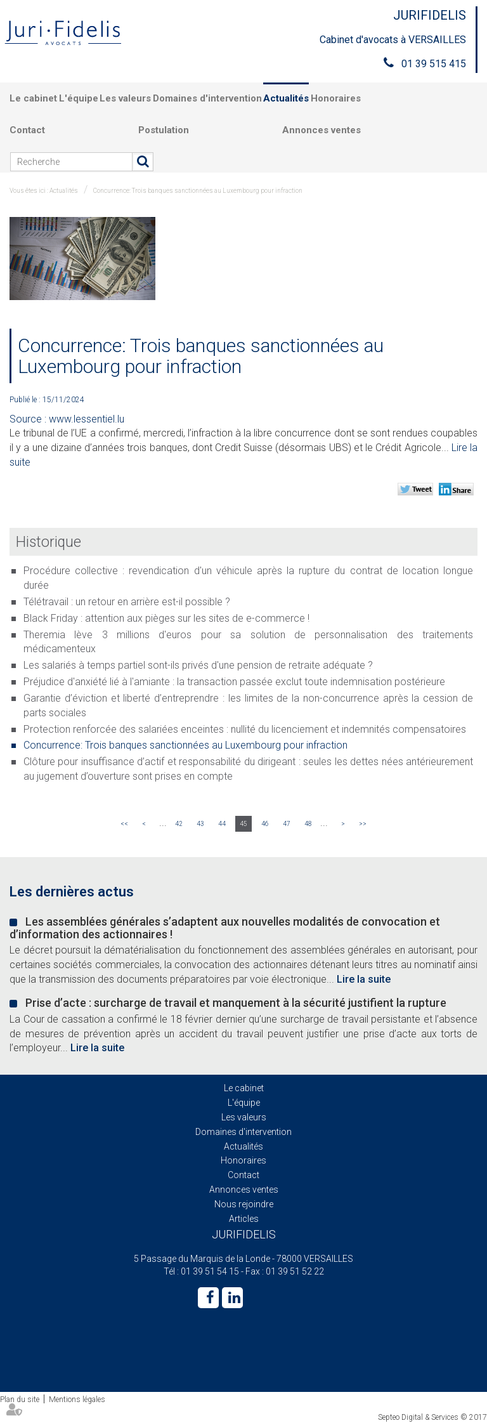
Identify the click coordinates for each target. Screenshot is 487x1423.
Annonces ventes (321, 130)
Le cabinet (33, 98)
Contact (27, 130)
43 (200, 823)
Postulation (163, 130)
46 (265, 823)
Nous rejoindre (243, 1204)
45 (243, 823)
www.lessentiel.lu (86, 419)
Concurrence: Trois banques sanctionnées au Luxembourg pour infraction (197, 190)
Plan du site (19, 1399)
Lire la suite (364, 979)
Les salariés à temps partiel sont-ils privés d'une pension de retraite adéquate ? (198, 665)
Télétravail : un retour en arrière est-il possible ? (126, 602)
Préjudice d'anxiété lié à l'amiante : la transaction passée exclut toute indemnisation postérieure (234, 682)
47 (286, 823)
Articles (244, 1219)
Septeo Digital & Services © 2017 (432, 1417)
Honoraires (336, 98)
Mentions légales (77, 1399)
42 (179, 823)
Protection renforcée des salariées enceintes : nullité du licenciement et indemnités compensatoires (244, 729)
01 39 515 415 (433, 64)
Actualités (286, 98)
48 (308, 823)
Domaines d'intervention (207, 98)
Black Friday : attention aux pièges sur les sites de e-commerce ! (166, 618)
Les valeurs (125, 98)
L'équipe (78, 98)
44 (222, 823)
